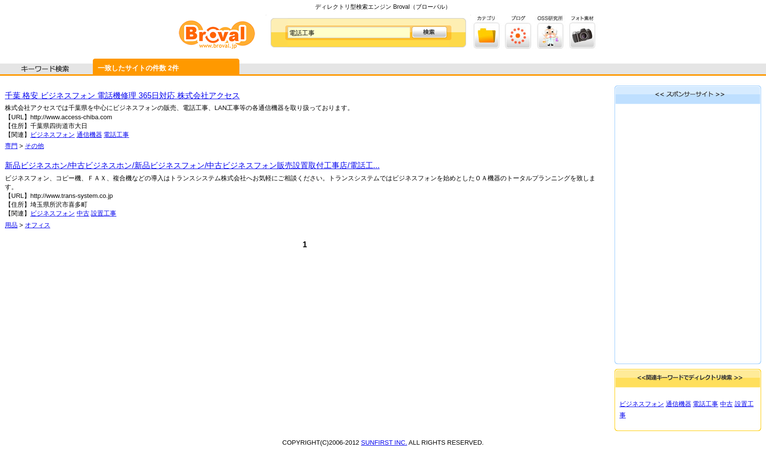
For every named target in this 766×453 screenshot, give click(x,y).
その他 (34, 146)
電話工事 (116, 134)
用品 (11, 225)
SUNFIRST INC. (384, 442)
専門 (11, 146)
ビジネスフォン (52, 134)
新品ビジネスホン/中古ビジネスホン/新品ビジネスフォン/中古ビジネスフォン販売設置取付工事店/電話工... (192, 165)
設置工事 (103, 213)
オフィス (37, 225)
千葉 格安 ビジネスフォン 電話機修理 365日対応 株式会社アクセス (122, 95)
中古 (83, 213)
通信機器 (89, 134)
